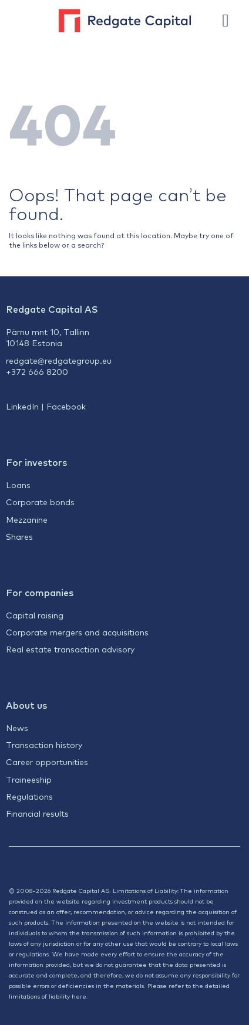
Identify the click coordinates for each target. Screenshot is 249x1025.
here (79, 996)
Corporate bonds (40, 501)
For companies (39, 592)
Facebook (66, 406)
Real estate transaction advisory (70, 649)
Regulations (29, 796)
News (17, 727)
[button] (231, 20)
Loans (18, 484)
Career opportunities (47, 761)
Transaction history (44, 744)
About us (26, 704)
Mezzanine (27, 519)
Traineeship (29, 779)
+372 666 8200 (37, 371)
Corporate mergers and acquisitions (77, 632)
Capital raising (34, 615)
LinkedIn (22, 406)
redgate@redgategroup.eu (59, 360)
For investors (36, 461)
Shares (19, 536)
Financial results (37, 813)
